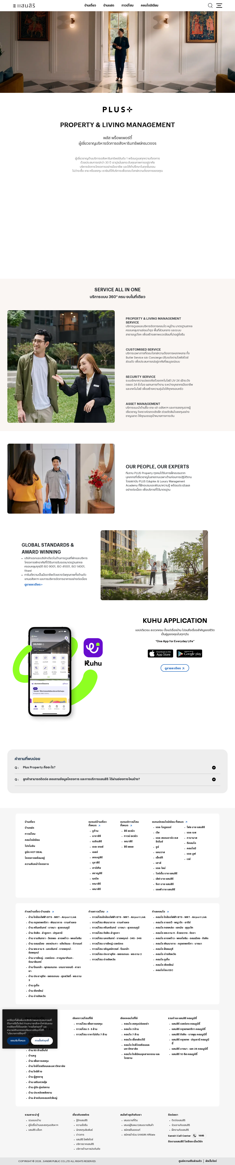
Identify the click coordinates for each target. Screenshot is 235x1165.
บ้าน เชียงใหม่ (35, 991)
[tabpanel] (117, 52)
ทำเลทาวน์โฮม (98, 911)
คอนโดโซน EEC (164, 970)
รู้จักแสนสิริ (81, 1120)
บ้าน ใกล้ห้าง (35, 1071)
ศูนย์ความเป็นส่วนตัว (190, 1161)
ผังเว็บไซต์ (211, 1161)
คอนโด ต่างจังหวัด (166, 954)
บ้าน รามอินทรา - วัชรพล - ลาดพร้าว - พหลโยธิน (55, 938)
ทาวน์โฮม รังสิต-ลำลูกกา (106, 933)
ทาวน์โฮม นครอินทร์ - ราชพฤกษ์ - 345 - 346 (117, 938)
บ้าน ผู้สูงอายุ (35, 1077)
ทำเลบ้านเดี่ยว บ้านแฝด (39, 911)
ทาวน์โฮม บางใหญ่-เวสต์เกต (107, 943)
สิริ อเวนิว (129, 831)
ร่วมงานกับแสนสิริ (181, 1125)
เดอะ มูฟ (191, 854)
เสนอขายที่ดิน (131, 1120)
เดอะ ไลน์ (160, 868)
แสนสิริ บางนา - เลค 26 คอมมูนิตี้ (190, 1049)
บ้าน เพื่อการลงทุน (38, 1061)
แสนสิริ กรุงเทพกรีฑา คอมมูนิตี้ (188, 1029)
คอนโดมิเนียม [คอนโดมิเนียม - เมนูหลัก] (149, 5)
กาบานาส (192, 838)
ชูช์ (157, 847)
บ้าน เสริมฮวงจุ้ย (37, 1082)
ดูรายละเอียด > (33, 600)
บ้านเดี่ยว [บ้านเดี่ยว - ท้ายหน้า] (30, 822)
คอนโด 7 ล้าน (131, 1034)
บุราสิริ (96, 862)
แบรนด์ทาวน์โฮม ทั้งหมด (129, 824)
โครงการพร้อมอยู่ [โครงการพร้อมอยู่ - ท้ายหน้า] (35, 858)
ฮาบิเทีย (96, 868)
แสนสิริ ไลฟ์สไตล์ (84, 1139)
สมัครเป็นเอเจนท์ (132, 1130)
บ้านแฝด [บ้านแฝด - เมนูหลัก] (108, 5)
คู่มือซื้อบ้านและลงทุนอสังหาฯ (43, 1125)
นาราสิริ (96, 836)
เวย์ (189, 859)
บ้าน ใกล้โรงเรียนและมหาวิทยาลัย (46, 1066)
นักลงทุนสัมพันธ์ (84, 1130)
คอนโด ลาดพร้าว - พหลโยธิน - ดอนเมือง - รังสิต (182, 938)
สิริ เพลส (128, 847)
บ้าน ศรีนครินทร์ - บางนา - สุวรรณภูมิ (49, 927)
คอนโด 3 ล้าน (131, 1029)
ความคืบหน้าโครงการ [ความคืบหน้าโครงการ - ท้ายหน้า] (37, 864)
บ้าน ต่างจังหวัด (37, 996)
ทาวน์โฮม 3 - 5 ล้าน (86, 1029)
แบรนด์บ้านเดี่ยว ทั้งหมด (97, 824)
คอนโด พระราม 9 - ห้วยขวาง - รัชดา (176, 933)
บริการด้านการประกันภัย (88, 1149)
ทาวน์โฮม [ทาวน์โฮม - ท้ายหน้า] (30, 834)
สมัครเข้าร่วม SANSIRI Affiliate (139, 1134)
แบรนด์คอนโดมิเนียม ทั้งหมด (170, 822)
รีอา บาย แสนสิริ (165, 884)
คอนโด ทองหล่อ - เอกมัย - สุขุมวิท (174, 927)
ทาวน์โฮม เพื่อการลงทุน (89, 1024)
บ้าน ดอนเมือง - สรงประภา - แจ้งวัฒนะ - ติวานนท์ (55, 943)
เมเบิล (95, 878)
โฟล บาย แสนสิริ (196, 827)
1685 (198, 1136)
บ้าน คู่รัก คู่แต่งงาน (39, 1087)
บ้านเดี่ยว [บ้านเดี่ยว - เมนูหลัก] (90, 5)
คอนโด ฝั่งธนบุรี (164, 949)
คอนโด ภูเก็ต (163, 959)
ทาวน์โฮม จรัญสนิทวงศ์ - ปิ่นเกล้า (110, 949)
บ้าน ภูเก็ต (33, 985)
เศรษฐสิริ (97, 857)
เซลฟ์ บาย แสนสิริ (165, 889)
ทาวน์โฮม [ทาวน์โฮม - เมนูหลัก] (127, 5)
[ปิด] (53, 1015)
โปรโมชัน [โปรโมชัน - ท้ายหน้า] (30, 846)
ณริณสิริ (97, 841)
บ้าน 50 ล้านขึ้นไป (38, 1050)
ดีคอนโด (191, 843)
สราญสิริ (97, 873)
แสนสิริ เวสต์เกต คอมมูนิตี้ (186, 1024)
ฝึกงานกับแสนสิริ (180, 1130)
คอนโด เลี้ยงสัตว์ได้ (134, 1039)
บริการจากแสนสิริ (85, 1144)
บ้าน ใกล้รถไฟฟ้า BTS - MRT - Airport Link (52, 917)
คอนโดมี (191, 848)
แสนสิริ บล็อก (35, 1130)
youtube (186, 1146)
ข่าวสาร (80, 1134)
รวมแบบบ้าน (34, 1120)
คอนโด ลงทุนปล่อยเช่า (136, 1024)
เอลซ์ (95, 852)
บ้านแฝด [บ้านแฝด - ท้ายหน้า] (29, 828)
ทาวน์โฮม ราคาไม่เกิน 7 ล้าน (91, 1034)
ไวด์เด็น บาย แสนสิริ (166, 873)
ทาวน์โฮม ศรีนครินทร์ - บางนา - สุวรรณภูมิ (115, 927)
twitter (175, 1147)
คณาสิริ (96, 884)
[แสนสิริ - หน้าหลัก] (24, 6)
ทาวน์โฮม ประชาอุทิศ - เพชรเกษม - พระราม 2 (117, 954)
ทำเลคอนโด (160, 911)
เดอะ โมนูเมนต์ (163, 827)
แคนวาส (160, 852)
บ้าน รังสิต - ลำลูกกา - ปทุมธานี (45, 933)
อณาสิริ (96, 889)
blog (198, 1146)
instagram (180, 1146)
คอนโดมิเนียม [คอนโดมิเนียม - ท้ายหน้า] (32, 840)
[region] (29, 1029)
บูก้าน (95, 831)
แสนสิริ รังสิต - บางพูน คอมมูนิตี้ (189, 1034)
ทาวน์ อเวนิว (131, 836)
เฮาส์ (158, 863)
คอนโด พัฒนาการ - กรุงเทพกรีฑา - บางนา (179, 943)
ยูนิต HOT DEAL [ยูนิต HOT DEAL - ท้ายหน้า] (33, 852)
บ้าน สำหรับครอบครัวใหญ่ (42, 1098)
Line (192, 1146)
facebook (170, 1146)
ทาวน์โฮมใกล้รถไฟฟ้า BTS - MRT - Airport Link (118, 917)
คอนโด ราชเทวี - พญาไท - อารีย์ (173, 922)
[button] (219, 5)
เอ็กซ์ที (159, 857)
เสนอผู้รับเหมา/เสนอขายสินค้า (139, 1125)
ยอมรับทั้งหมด (18, 1041)
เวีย (158, 832)
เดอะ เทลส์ (97, 847)
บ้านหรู (32, 1055)
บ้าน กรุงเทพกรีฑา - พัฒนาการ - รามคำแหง (52, 922)
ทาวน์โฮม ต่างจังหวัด (103, 959)
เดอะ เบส (191, 832)
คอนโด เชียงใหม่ (164, 965)
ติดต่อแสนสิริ (178, 1120)
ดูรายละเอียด (175, 668)
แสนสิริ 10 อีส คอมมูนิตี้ (184, 1054)
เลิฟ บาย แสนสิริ (164, 879)
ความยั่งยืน (82, 1125)
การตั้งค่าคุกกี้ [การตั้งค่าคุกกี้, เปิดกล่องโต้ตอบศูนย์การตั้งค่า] (42, 1041)
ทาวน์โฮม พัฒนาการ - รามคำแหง (110, 922)
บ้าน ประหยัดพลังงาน (40, 1092)
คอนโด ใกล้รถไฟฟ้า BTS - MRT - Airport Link (181, 917)
